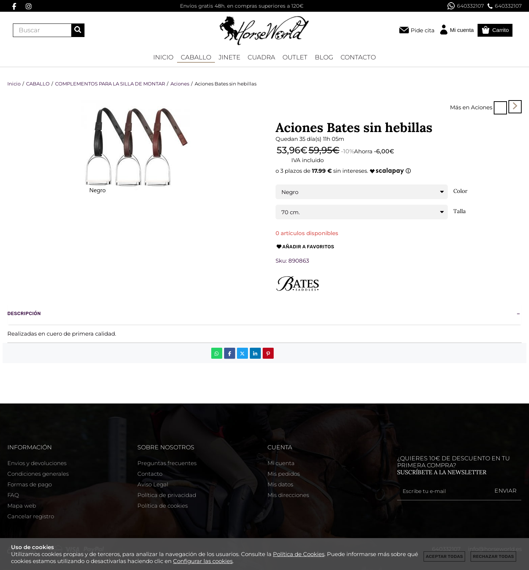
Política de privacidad (166, 495)
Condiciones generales (38, 473)
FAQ (13, 495)
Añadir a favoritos (305, 247)
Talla (459, 211)
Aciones (481, 107)
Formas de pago (29, 484)
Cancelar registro (30, 516)
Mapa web (21, 505)
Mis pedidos (283, 473)
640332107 (465, 6)
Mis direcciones (288, 495)
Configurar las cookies (203, 561)
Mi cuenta (281, 463)
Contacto (149, 473)
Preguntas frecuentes (167, 463)
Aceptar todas (444, 556)
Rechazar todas (493, 556)
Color (460, 191)
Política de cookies (162, 505)
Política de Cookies (298, 554)
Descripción (24, 313)
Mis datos (280, 484)
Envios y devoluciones (36, 463)
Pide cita (423, 30)
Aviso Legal (152, 484)
